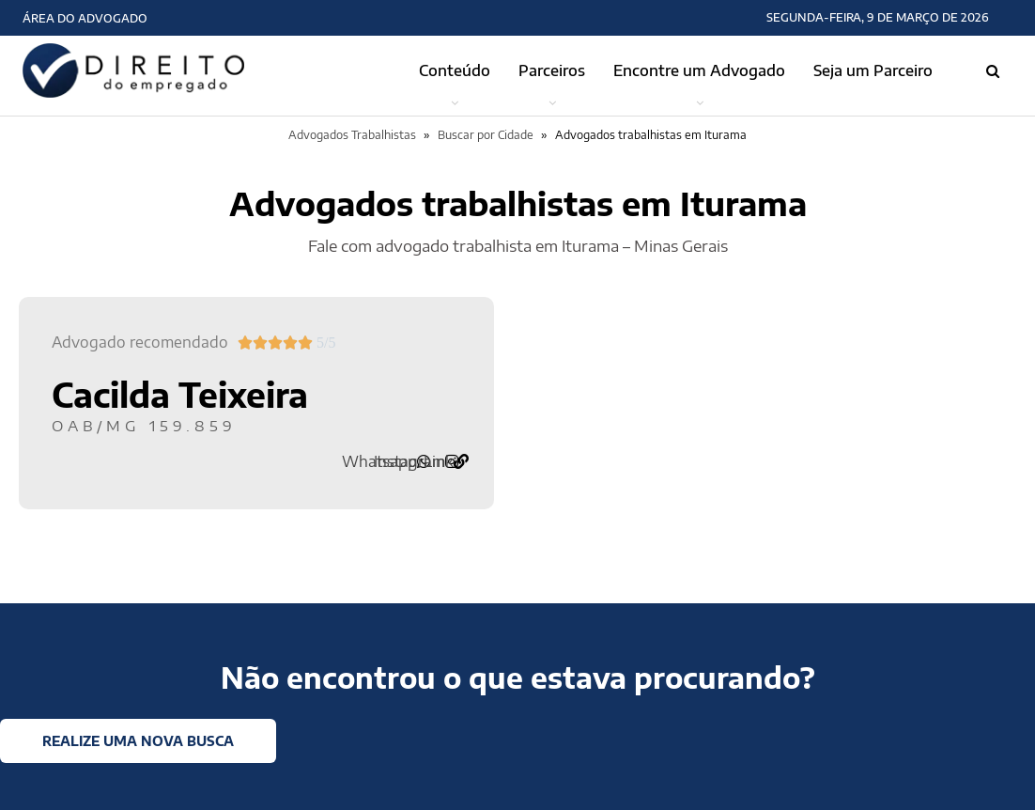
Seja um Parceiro (873, 70)
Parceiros (551, 70)
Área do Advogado (85, 18)
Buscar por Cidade (485, 135)
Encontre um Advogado (699, 70)
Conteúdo (454, 70)
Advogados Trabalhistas (352, 135)
